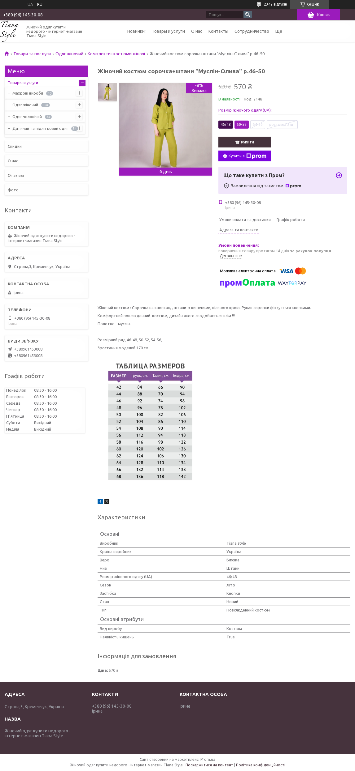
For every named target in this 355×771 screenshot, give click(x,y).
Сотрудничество (251, 31)
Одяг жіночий (69, 53)
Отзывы (16, 175)
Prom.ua (207, 759)
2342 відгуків (275, 4)
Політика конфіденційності (260, 765)
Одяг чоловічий (27, 116)
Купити (247, 142)
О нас (196, 31)
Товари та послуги (32, 53)
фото (13, 190)
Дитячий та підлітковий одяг (40, 128)
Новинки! (136, 31)
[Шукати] (247, 14)
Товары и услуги (168, 31)
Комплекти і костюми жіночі (116, 53)
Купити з (247, 156)
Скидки (15, 146)
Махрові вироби (27, 93)
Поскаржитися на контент (209, 765)
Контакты (218, 31)
